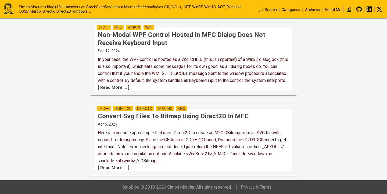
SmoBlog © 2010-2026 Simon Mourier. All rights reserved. (177, 187)
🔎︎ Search (268, 10)
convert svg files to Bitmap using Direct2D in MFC (173, 116)
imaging (164, 108)
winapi (133, 27)
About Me (333, 10)
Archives (312, 10)
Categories (291, 10)
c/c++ (103, 27)
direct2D (123, 108)
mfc (118, 27)
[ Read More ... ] (113, 87)
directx (144, 108)
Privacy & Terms (256, 187)
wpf (149, 27)
